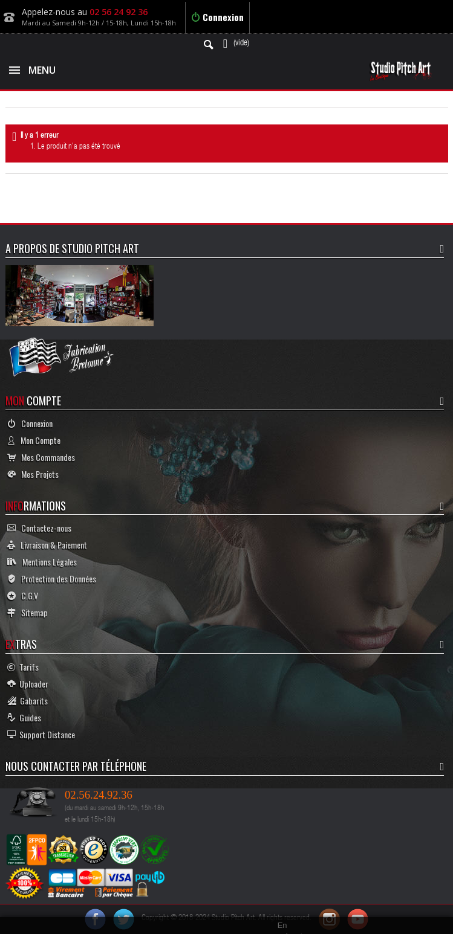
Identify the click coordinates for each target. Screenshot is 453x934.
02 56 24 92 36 (119, 12)
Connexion (217, 17)
